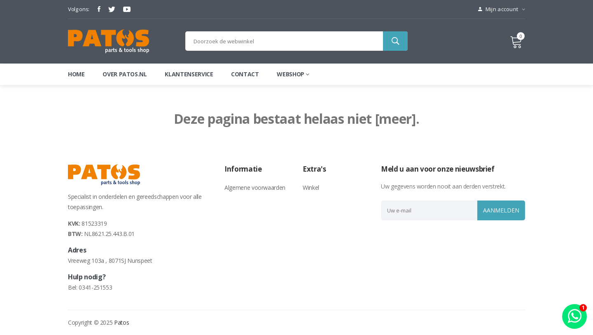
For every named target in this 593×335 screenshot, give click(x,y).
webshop (293, 74)
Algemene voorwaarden (254, 187)
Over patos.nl (125, 74)
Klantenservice (189, 74)
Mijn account (501, 9)
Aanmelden (499, 210)
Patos (121, 322)
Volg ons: (78, 9)
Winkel (311, 187)
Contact (245, 74)
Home (76, 74)
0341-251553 (95, 287)
